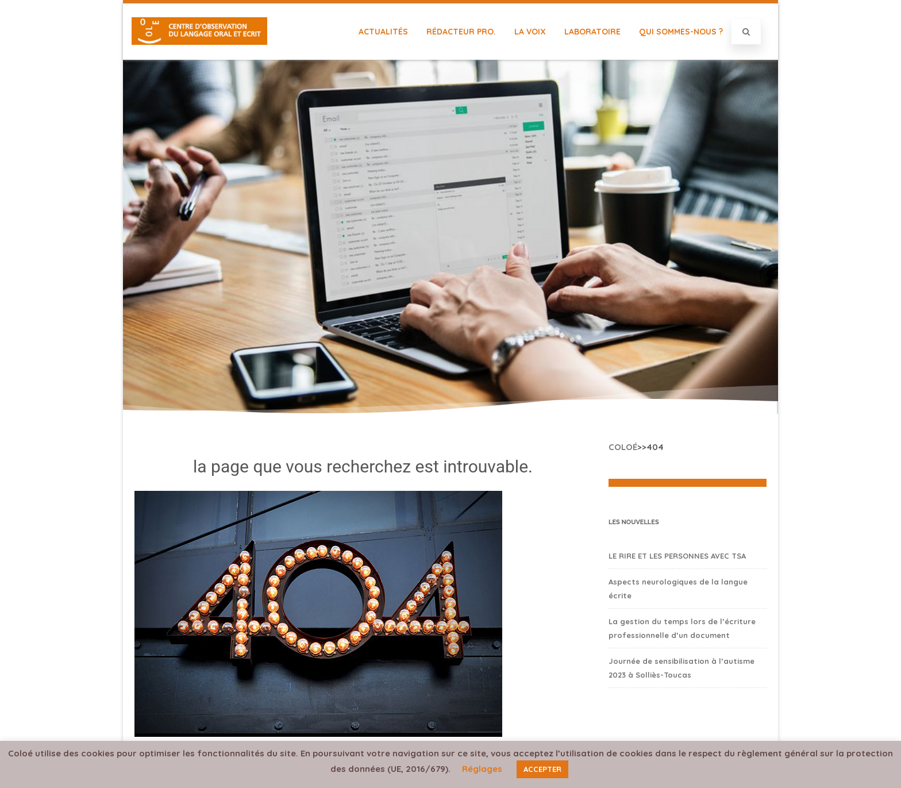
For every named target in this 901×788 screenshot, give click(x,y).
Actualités (383, 31)
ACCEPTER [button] (542, 769)
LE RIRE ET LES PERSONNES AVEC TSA (677, 555)
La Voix (530, 31)
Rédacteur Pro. (461, 31)
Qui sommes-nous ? (681, 31)
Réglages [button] (482, 768)
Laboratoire (592, 31)
